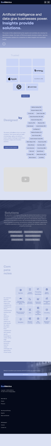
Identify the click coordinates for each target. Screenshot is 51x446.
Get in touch (25, 374)
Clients (2, 401)
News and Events (5, 415)
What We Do (4, 398)
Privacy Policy (12, 391)
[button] (45, 2)
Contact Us (3, 427)
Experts (3, 413)
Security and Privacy (6, 410)
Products (3, 403)
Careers (3, 424)
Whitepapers (4, 422)
